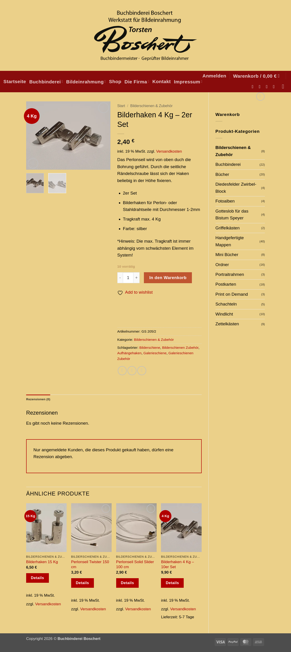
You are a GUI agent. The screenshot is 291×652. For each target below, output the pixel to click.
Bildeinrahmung (86, 81)
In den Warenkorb (168, 277)
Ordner (222, 264)
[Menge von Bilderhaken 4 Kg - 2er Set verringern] (120, 277)
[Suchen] (285, 86)
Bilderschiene (149, 347)
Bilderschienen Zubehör (180, 347)
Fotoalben (225, 201)
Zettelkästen (227, 323)
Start (121, 106)
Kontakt (161, 81)
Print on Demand (232, 294)
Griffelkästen (228, 228)
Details (37, 578)
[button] (214, 76)
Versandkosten (169, 151)
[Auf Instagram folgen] (261, 86)
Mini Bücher (227, 254)
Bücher (222, 174)
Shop (115, 81)
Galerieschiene (155, 353)
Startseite (14, 81)
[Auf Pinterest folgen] (275, 86)
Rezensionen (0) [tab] (40, 399)
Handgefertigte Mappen (230, 241)
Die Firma (137, 81)
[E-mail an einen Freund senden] (132, 370)
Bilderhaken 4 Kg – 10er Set (177, 565)
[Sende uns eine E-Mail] (268, 86)
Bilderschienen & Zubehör (233, 151)
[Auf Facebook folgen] (254, 86)
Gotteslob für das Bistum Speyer (232, 214)
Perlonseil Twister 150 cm (90, 565)
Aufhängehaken (129, 353)
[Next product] (260, 96)
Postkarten (226, 284)
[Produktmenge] (128, 277)
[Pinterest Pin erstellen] (141, 370)
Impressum (188, 81)
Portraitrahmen (230, 274)
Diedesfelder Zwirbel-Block (236, 187)
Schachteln (226, 304)
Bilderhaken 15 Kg (42, 562)
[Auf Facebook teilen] (122, 370)
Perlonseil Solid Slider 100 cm (135, 565)
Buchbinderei (46, 81)
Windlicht (224, 314)
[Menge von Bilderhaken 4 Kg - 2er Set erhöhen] (136, 277)
